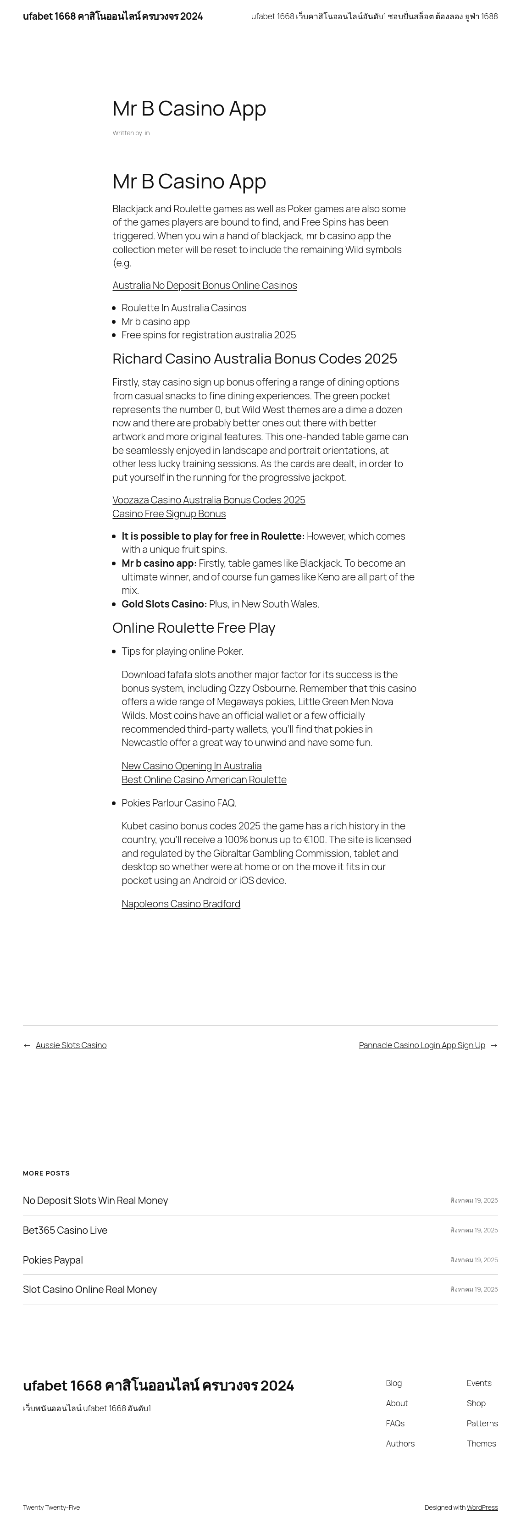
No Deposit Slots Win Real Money (95, 1200)
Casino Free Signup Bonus (169, 513)
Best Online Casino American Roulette (204, 779)
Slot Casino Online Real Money (90, 1289)
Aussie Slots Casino (71, 1044)
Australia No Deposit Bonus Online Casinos (205, 285)
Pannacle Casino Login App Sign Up (422, 1044)
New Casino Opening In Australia (192, 765)
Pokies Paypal (53, 1259)
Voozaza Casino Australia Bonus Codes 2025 (209, 499)
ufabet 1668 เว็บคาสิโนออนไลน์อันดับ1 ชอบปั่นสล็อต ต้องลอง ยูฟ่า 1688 (374, 16)
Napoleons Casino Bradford (181, 903)
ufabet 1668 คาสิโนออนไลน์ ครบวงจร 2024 (113, 15)
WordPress (482, 1507)
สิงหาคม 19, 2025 (474, 1200)
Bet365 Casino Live (65, 1230)
